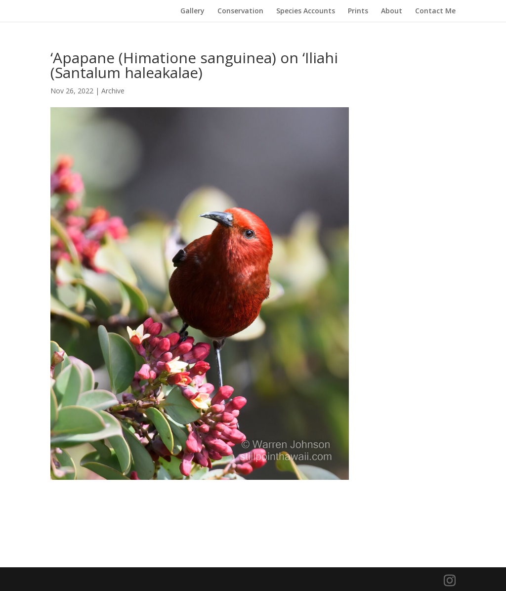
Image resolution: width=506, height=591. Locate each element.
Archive (113, 90)
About (391, 11)
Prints (358, 11)
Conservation (240, 11)
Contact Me (435, 11)
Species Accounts (305, 11)
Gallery (192, 11)
